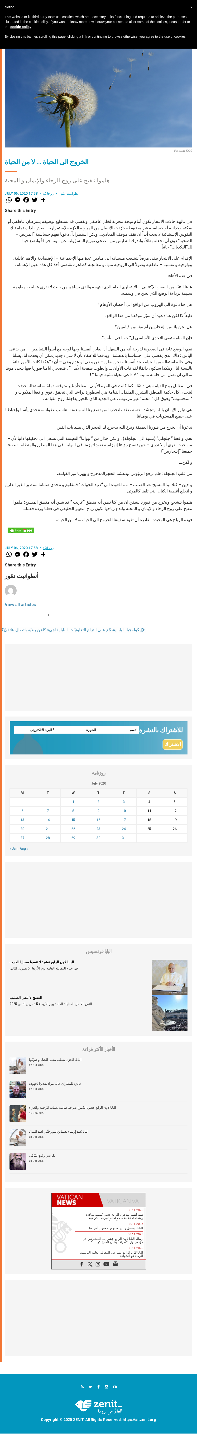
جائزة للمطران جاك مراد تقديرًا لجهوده (55, 1084)
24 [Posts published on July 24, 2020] (124, 829)
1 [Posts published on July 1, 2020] (73, 802)
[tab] (75, 1200)
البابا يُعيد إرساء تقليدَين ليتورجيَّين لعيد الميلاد (58, 1132)
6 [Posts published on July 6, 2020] (22, 811)
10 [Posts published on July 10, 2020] (124, 811)
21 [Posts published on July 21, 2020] (48, 829)
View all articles (20, 604)
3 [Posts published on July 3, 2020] (124, 802)
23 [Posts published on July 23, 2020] (98, 829)
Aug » (24, 849)
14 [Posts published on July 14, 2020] (48, 820)
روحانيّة (48, 193)
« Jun (14, 849)
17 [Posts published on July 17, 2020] (124, 820)
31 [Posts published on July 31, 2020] (124, 838)
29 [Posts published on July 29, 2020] (73, 838)
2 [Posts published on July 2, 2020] (98, 802)
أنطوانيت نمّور (69, 193)
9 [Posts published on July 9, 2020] (98, 811)
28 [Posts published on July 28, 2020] (48, 838)
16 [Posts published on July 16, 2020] (98, 820)
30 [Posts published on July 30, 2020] (98, 838)
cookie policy (20, 27)
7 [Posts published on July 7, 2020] (48, 811)
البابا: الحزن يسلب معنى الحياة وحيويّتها (55, 1060)
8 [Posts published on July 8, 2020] (73, 811)
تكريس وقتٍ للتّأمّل (42, 1156)
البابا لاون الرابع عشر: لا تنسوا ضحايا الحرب (42, 963)
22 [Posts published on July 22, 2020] (73, 829)
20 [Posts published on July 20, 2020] (22, 829)
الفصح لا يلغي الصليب (26, 998)
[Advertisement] (98, 677)
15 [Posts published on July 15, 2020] (73, 820)
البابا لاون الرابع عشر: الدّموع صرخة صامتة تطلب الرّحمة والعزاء (72, 1108)
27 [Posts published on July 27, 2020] (22, 838)
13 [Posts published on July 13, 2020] (22, 820)
